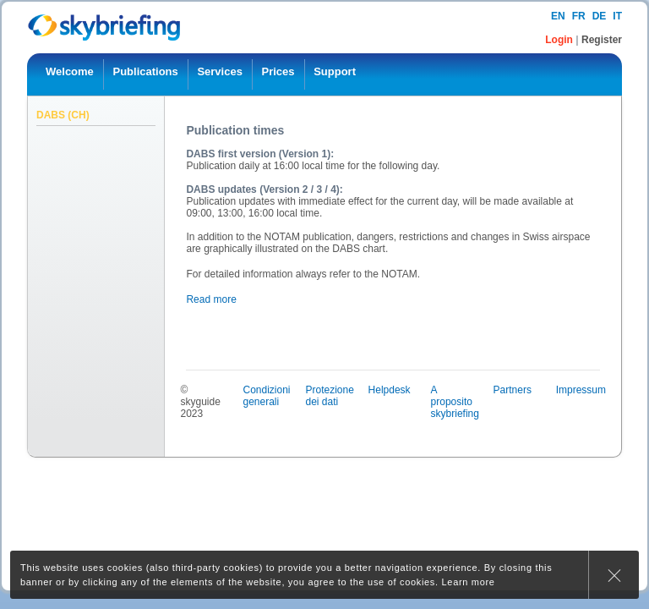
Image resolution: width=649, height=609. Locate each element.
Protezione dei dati (330, 396)
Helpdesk (389, 390)
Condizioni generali (266, 396)
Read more (211, 299)
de (599, 16)
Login (560, 40)
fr (579, 16)
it (617, 16)
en (558, 16)
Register (601, 40)
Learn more (468, 582)
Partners (513, 390)
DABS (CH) (63, 115)
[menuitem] (70, 74)
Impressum (581, 390)
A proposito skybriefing (455, 402)
